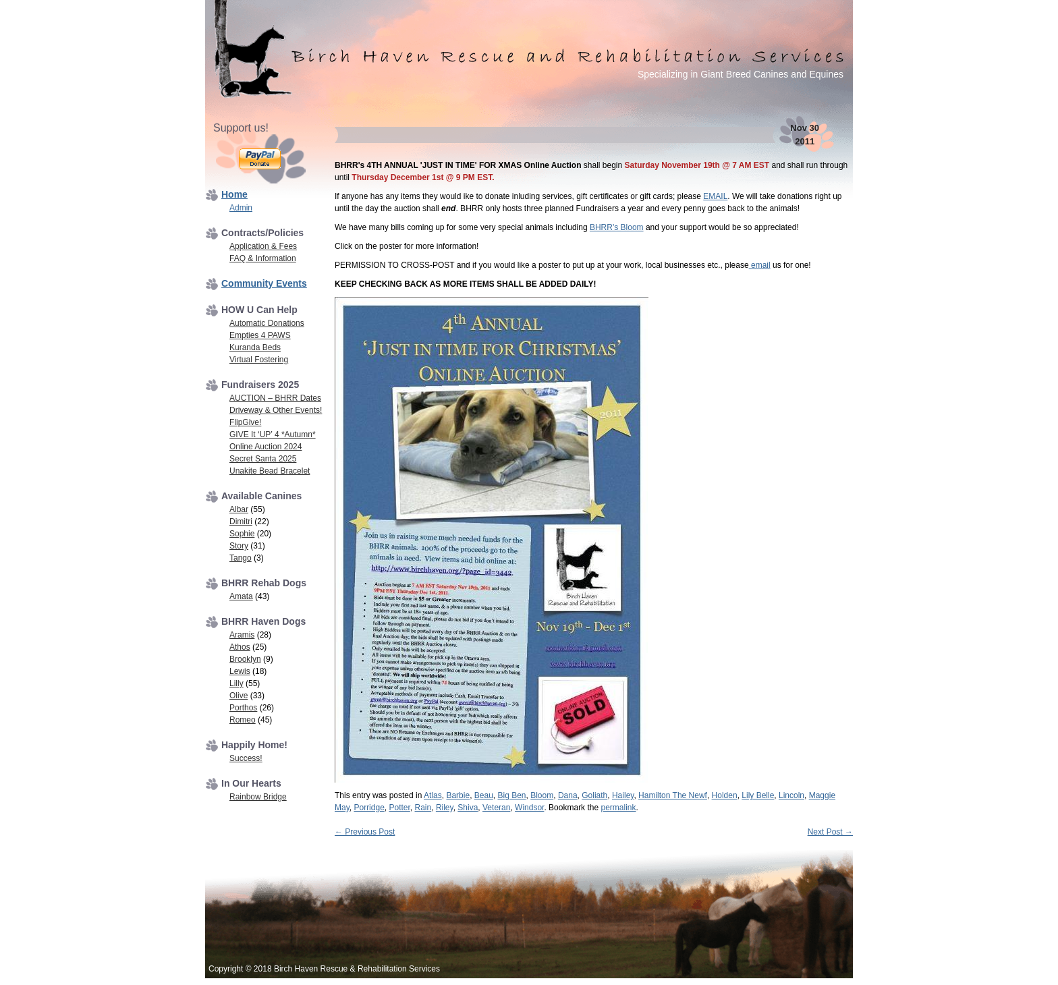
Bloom (541, 795)
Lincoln (791, 795)
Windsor (529, 807)
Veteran (496, 807)
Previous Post (365, 832)
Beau (483, 795)
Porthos (243, 707)
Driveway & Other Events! (275, 410)
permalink (618, 807)
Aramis (241, 635)
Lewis (239, 671)
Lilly (236, 683)
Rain (423, 807)
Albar (238, 509)
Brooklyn (245, 659)
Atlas (433, 795)
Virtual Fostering (258, 359)
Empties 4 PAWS (260, 335)
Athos (239, 647)
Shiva (467, 807)
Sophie (241, 533)
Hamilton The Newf (672, 795)
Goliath (594, 795)
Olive (238, 695)
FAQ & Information (262, 258)
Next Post (830, 832)
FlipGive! (245, 422)
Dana (568, 795)
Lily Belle (758, 795)
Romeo (242, 720)
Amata (241, 596)
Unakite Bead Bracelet (269, 471)
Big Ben (512, 795)
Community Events (264, 283)
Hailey (623, 795)
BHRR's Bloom (617, 227)
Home (234, 194)
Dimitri (240, 521)
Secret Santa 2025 (262, 458)
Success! (245, 758)
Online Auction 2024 (265, 446)
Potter (399, 807)
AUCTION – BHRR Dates (275, 398)
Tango (240, 558)
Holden (724, 795)
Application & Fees (263, 246)
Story (238, 546)
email (760, 265)
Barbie (458, 795)
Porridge (369, 807)
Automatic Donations (266, 323)
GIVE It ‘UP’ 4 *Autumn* (272, 434)
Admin (240, 208)
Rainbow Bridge (258, 796)
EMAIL (715, 196)
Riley (444, 807)
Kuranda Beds (255, 347)
